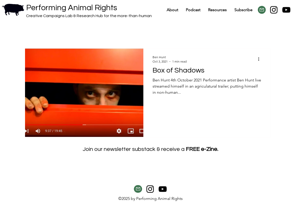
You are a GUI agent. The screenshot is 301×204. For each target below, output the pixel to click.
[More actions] (260, 59)
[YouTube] (286, 10)
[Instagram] (274, 10)
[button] (217, 10)
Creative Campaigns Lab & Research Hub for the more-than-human (89, 16)
